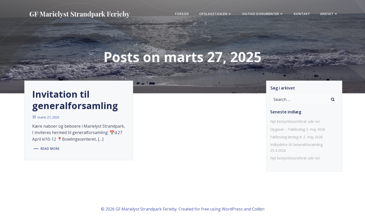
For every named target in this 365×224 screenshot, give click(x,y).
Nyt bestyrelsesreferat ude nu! (295, 121)
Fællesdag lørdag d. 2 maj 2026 (296, 137)
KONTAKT (302, 14)
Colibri (258, 209)
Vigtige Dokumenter (263, 14)
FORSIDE (182, 14)
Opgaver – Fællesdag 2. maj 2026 (297, 129)
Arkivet (329, 14)
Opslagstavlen (215, 14)
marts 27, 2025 (45, 117)
